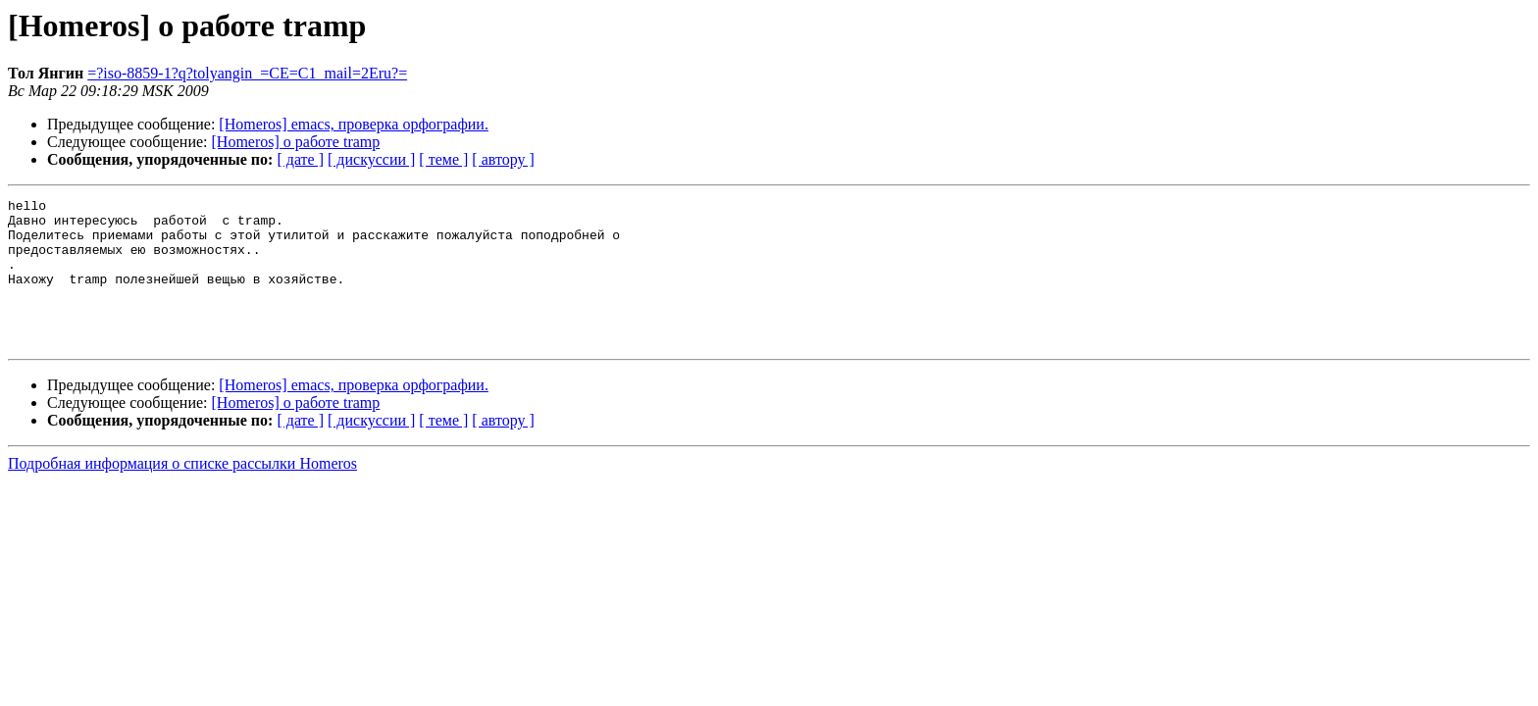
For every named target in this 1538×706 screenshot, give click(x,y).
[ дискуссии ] (371, 159)
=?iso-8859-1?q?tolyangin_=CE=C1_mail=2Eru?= (247, 73)
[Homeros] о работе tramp (296, 141)
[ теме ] (443, 159)
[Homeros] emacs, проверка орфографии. (353, 124)
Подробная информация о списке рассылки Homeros (182, 492)
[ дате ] (300, 159)
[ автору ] (503, 159)
